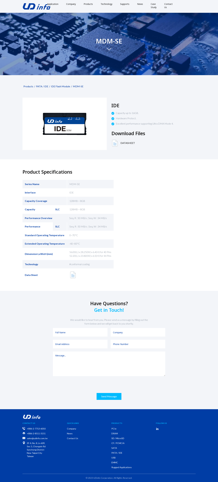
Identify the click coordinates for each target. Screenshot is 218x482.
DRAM (114, 433)
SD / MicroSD (117, 438)
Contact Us (168, 5)
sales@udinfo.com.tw (37, 438)
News (140, 3)
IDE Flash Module (60, 86)
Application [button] (52, 3)
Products (27, 86)
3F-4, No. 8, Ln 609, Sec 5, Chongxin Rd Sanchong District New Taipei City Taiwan (36, 450)
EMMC (114, 462)
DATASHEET (123, 143)
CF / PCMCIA (118, 443)
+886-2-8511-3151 (36, 433)
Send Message (109, 396)
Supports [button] (124, 3)
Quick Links (73, 423)
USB (113, 457)
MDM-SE (77, 86)
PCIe (113, 428)
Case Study (154, 5)
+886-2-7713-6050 (36, 428)
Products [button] (88, 3)
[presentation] (109, 384)
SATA (114, 448)
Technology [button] (106, 3)
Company (71, 3)
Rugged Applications (121, 467)
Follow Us (161, 423)
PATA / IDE (41, 86)
